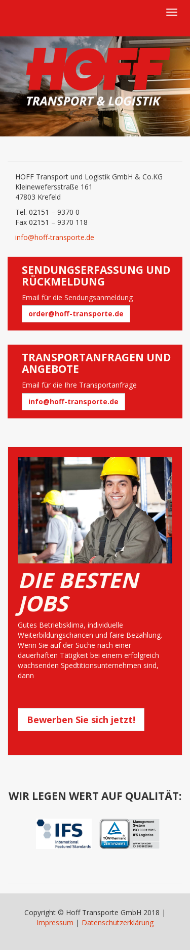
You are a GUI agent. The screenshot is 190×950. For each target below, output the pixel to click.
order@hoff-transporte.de (76, 313)
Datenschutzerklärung (118, 922)
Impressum (54, 922)
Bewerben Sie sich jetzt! (81, 720)
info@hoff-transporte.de (54, 237)
